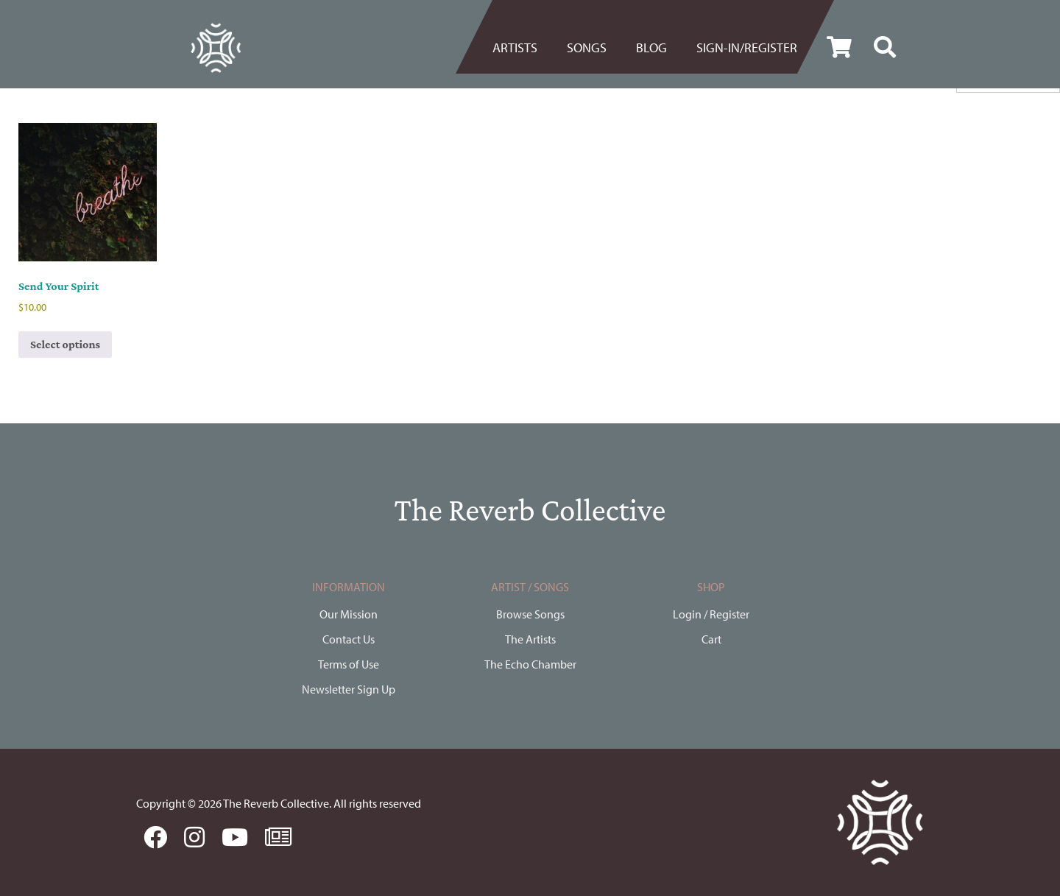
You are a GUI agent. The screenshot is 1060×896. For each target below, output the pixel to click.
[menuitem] (522, 48)
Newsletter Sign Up (348, 689)
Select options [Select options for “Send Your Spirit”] (65, 344)
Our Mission (348, 614)
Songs (587, 47)
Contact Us (348, 639)
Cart (711, 639)
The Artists (530, 639)
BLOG (651, 47)
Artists (514, 47)
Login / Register (711, 614)
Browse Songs (530, 614)
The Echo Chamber (530, 664)
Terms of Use (348, 664)
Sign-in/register (746, 47)
